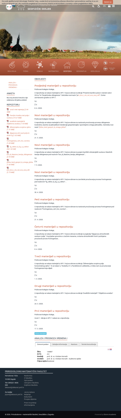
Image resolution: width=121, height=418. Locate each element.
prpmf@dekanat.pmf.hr (13, 394)
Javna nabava (29, 392)
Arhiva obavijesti (40, 333)
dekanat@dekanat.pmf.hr (14, 387)
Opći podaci (28, 380)
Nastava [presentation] (74, 344)
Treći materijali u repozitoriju (53, 256)
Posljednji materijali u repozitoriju (55, 85)
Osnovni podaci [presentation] (42, 344)
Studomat (50, 361)
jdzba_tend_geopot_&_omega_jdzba (52, 127)
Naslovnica (28, 376)
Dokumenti (28, 397)
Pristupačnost (99, 6)
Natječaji (27, 394)
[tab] (42, 344)
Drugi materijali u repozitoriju (53, 286)
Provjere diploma (30, 399)
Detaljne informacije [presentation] (59, 344)
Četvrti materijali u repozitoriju (54, 226)
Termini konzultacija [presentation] (88, 344)
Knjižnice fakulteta (31, 385)
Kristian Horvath (62, 356)
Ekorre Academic (110, 414)
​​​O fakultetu (28, 378)
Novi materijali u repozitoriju (52, 115)
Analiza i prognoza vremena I (13, 85)
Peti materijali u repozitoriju (52, 199)
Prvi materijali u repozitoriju (52, 311)
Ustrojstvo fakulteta (31, 383)
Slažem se (107, 2)
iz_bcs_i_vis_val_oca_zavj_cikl (88, 95)
